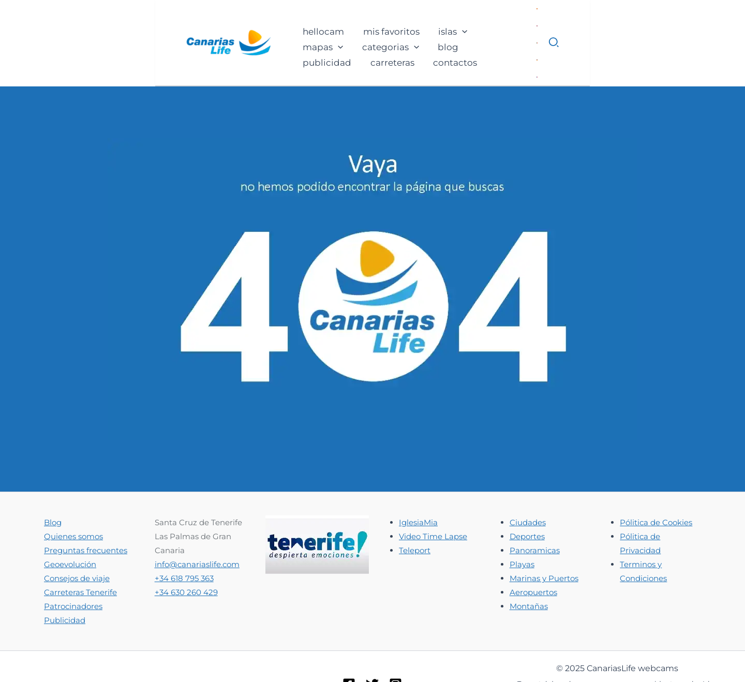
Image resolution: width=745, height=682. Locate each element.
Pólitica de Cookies (656, 488)
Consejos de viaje (77, 544)
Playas (522, 530)
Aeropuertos (533, 558)
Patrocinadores (73, 572)
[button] (709, 25)
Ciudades (528, 488)
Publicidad (64, 586)
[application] (304, 18)
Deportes (527, 502)
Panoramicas (535, 516)
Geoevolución (70, 530)
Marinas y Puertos (544, 544)
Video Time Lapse (433, 502)
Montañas (529, 572)
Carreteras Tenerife (80, 558)
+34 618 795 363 (184, 544)
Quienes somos (73, 502)
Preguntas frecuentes (85, 516)
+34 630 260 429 (186, 558)
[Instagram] (395, 650)
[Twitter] (372, 650)
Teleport (414, 516)
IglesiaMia (418, 488)
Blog (53, 488)
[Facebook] (348, 650)
